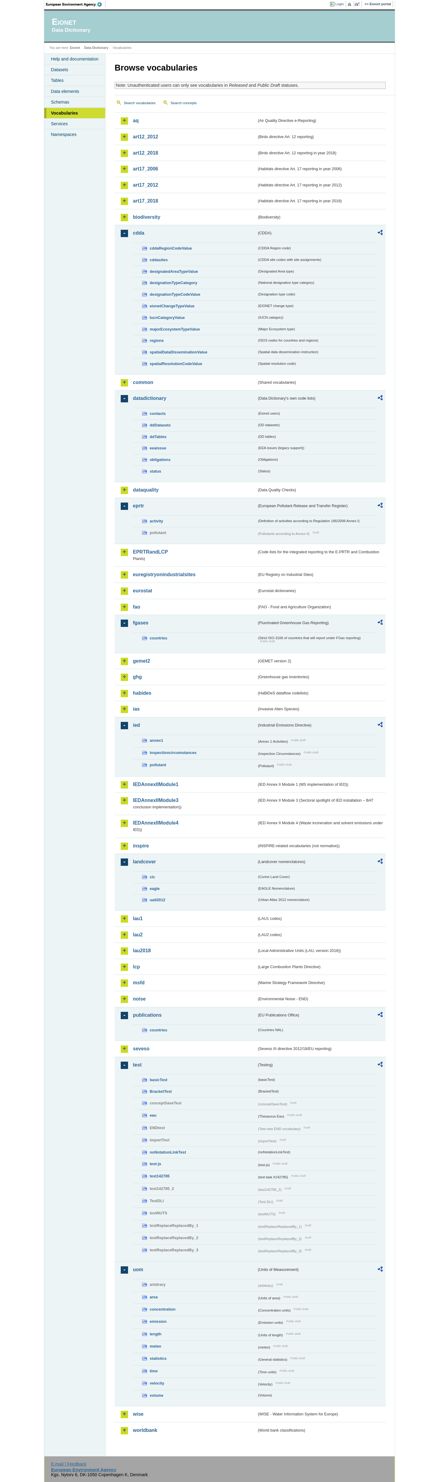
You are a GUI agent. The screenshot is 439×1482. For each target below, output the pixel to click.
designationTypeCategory (173, 282)
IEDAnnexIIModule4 (155, 822)
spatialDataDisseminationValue (178, 352)
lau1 (138, 918)
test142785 (160, 1176)
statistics (158, 1358)
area (154, 1297)
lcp (136, 966)
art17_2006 (145, 168)
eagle (155, 888)
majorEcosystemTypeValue (175, 329)
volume (156, 1395)
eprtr (138, 505)
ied (136, 725)
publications (147, 1015)
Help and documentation (74, 59)
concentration (163, 1309)
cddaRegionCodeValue (171, 248)
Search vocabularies (139, 103)
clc (152, 877)
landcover (144, 861)
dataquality (146, 489)
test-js (155, 1164)
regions (157, 340)
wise (138, 1414)
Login (339, 4)
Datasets (59, 69)
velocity (157, 1383)
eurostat (142, 590)
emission (158, 1321)
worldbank (145, 1430)
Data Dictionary (96, 47)
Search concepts (183, 103)
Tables (57, 80)
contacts (158, 413)
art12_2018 (145, 153)
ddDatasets (160, 425)
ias (136, 709)
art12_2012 (145, 136)
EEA (76, 4)
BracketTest (161, 1091)
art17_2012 (145, 185)
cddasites (159, 260)
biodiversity (146, 217)
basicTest (158, 1080)
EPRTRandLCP (150, 551)
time (154, 1371)
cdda (138, 233)
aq (136, 120)
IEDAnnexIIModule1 (155, 784)
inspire (141, 845)
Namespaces (64, 134)
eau (153, 1115)
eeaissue (158, 448)
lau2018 (142, 950)
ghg (137, 676)
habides (142, 693)
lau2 (138, 934)
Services (59, 123)
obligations (160, 459)
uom (138, 1269)
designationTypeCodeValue (175, 294)
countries (158, 638)
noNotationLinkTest (168, 1152)
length (155, 1334)
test (137, 1064)
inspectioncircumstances (173, 752)
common (143, 382)
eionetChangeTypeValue (172, 306)
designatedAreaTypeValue (174, 271)
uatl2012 (157, 900)
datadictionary (149, 398)
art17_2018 (145, 200)
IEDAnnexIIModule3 (155, 800)
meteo (155, 1346)
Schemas (60, 102)
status (155, 471)
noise (139, 998)
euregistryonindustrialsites (164, 574)
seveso (141, 1048)
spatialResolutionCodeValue (176, 363)
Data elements (65, 91)
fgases (140, 622)
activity (156, 521)
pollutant (158, 765)
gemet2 (141, 661)
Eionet (75, 47)
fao (136, 606)
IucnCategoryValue (167, 317)
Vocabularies (64, 113)
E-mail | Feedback (68, 1464)
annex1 (156, 740)
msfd (139, 982)
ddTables (158, 436)
